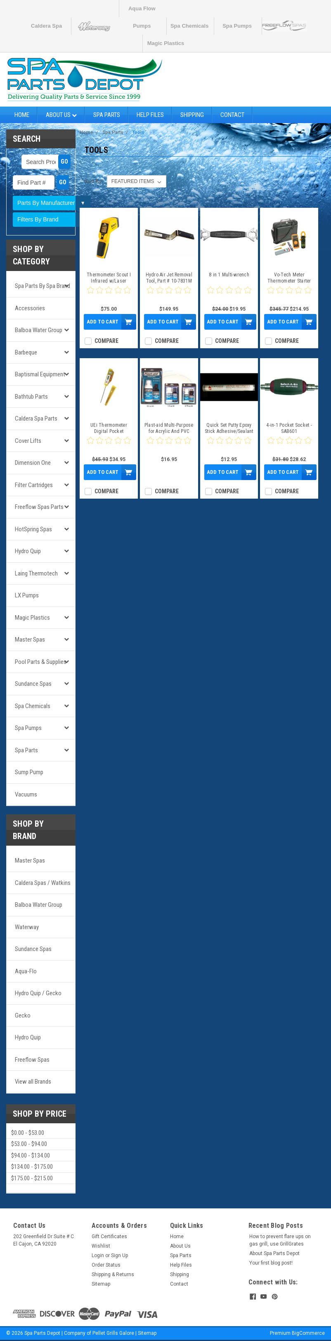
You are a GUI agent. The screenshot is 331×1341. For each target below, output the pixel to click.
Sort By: (93, 181)
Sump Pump (29, 772)
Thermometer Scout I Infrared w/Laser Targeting (109, 278)
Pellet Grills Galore (113, 1333)
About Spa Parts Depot (274, 1253)
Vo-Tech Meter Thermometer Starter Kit (289, 278)
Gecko (23, 1015)
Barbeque (26, 352)
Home (21, 115)
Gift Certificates (109, 1236)
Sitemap (101, 1284)
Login (98, 1255)
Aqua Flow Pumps (142, 11)
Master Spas (30, 639)
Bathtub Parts (31, 396)
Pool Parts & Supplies (40, 662)
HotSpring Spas (33, 529)
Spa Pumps (237, 26)
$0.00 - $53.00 (27, 1133)
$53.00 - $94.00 (29, 1144)
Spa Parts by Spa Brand (42, 286)
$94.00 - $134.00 (30, 1155)
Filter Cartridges (34, 485)
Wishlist (101, 1246)
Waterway (27, 927)
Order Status (106, 1265)
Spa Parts (106, 115)
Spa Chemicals (189, 26)
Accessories (30, 308)
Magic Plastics (165, 43)
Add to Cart (102, 322)
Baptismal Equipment (40, 374)
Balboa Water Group (38, 330)
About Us (61, 115)
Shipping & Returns (113, 1274)
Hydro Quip (28, 551)
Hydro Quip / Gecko (38, 993)
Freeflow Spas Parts (39, 507)
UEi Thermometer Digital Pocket (108, 428)
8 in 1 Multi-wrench (229, 275)
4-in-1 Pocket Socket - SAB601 (289, 428)
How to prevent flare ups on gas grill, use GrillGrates (280, 1240)
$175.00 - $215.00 (32, 1178)
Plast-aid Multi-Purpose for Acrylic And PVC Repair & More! (169, 428)
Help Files (150, 115)
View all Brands (33, 1081)
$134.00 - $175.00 (32, 1166)
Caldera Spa (46, 26)
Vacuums (26, 794)
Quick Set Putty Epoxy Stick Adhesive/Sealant (229, 428)
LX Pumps (27, 595)
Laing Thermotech (36, 573)
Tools (138, 132)
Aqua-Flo (26, 971)
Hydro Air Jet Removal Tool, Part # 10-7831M (169, 278)
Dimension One (33, 462)
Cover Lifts (28, 441)
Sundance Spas (33, 683)
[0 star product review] (109, 294)
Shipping (192, 115)
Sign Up (119, 1255)
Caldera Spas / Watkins (43, 883)
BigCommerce (308, 1333)
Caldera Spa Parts (36, 418)
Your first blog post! (271, 1263)
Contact (232, 115)
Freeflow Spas (32, 1059)
